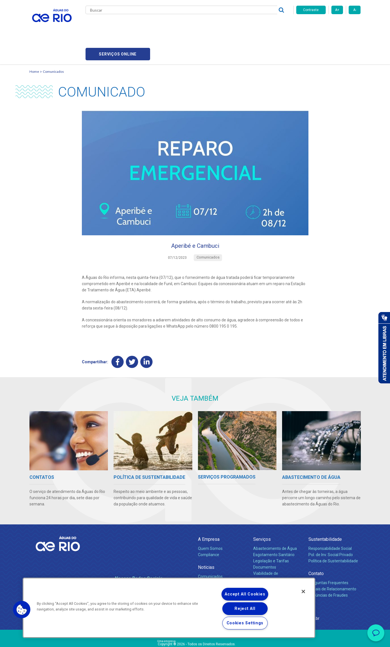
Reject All (245, 608)
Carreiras (201, 25)
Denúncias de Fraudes (328, 570)
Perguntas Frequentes (328, 557)
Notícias (206, 542)
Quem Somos (210, 523)
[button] (22, 610)
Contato (316, 548)
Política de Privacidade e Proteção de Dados (195, 638)
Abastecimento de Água (275, 523)
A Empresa (208, 514)
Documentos (264, 542)
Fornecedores (228, 25)
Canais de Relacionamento (332, 563)
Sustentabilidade (325, 514)
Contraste (311, 10)
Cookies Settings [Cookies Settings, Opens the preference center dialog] (245, 623)
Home (34, 44)
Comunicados (53, 44)
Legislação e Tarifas (271, 535)
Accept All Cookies (245, 594)
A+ (337, 10)
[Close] (303, 591)
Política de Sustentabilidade (333, 535)
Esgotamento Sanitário (274, 529)
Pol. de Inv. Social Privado (330, 529)
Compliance (208, 529)
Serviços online (328, 25)
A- (354, 10)
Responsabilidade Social (330, 523)
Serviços (262, 514)
